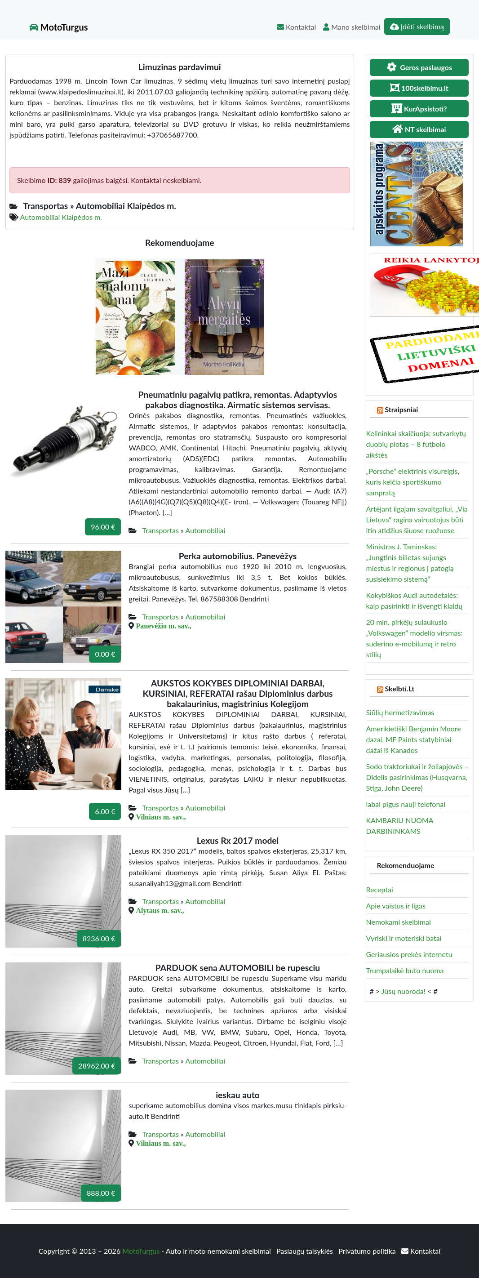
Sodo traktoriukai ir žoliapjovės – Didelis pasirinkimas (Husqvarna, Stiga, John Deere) (417, 777)
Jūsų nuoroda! (403, 991)
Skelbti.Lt (399, 688)
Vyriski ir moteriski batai (404, 938)
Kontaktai (296, 26)
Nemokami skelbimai (398, 921)
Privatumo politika (368, 1251)
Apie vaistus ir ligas (396, 905)
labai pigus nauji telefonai (406, 804)
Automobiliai (206, 530)
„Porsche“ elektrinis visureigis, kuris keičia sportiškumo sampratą (413, 482)
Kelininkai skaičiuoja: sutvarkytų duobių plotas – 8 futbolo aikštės (416, 444)
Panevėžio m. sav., (163, 625)
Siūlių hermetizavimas (400, 712)
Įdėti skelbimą (417, 26)
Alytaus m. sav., (160, 910)
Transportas (160, 530)
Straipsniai (401, 409)
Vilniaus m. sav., (161, 816)
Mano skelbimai (351, 26)
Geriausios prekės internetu (409, 954)
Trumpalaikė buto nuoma (405, 970)
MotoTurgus (58, 27)
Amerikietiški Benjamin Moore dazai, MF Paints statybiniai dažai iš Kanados (413, 739)
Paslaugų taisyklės (305, 1251)
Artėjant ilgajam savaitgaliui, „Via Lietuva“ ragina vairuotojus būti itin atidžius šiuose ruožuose (417, 519)
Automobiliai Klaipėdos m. (61, 217)
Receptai (379, 889)
